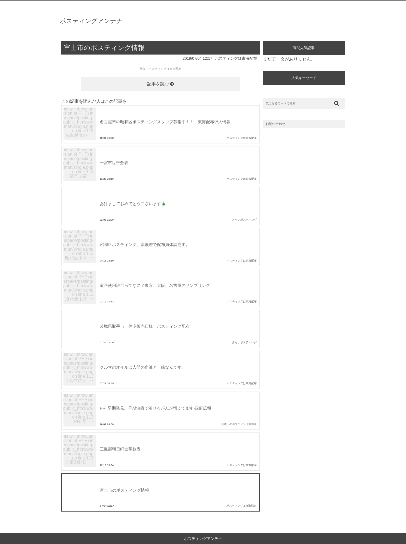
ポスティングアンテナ (91, 20)
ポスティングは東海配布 (236, 58)
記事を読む (160, 84)
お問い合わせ (275, 124)
